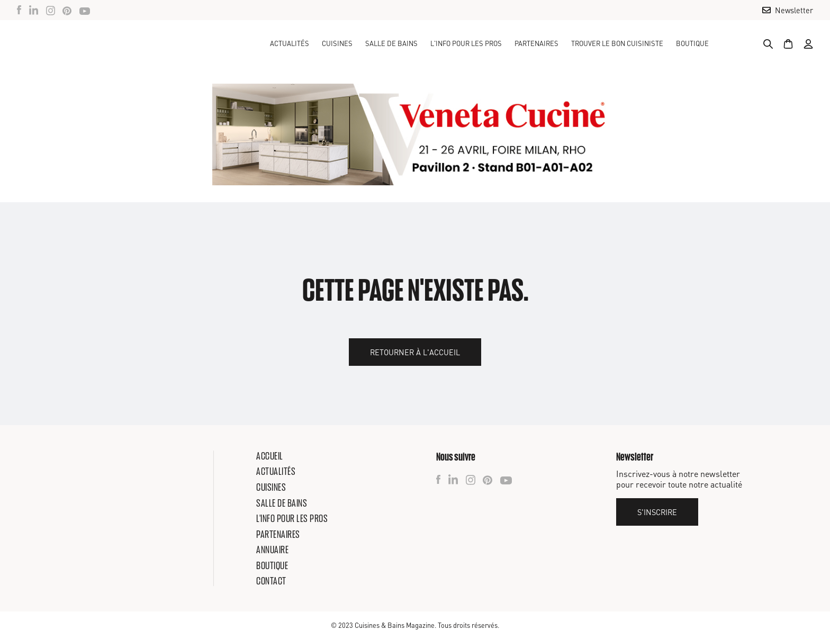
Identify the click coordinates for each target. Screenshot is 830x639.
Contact (271, 580)
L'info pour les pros (292, 518)
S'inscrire (657, 512)
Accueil (269, 456)
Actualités (289, 43)
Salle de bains (281, 503)
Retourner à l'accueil (415, 352)
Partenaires (536, 43)
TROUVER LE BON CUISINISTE (617, 43)
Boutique (692, 43)
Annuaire (272, 549)
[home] (76, 43)
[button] (337, 43)
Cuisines (271, 487)
